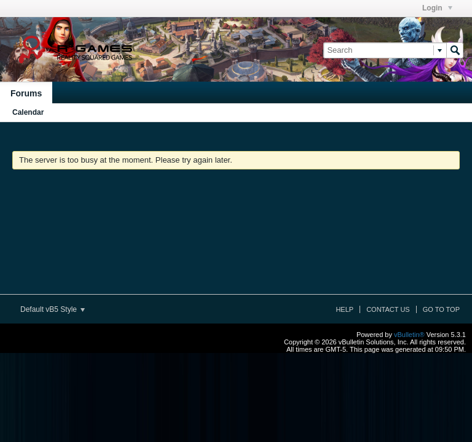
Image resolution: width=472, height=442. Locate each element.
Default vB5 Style (52, 309)
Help (344, 309)
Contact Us (388, 309)
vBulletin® (409, 334)
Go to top (441, 309)
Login (437, 8)
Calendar (28, 112)
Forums (26, 93)
